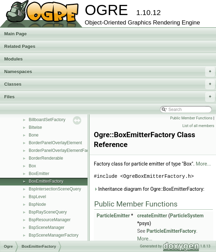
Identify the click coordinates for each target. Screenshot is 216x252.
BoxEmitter (39, 173)
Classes (109, 84)
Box (32, 165)
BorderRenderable (46, 158)
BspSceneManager (46, 227)
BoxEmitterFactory (46, 181)
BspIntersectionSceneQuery (55, 189)
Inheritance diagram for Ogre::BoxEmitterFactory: (149, 189)
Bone (34, 135)
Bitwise (35, 127)
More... (203, 164)
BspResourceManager (49, 219)
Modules (13, 59)
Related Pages (19, 46)
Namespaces (109, 72)
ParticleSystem (187, 215)
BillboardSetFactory (47, 119)
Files (109, 97)
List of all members (198, 126)
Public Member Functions (191, 118)
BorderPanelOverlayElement (55, 142)
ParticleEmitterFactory (171, 231)
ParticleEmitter (113, 215)
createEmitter (152, 215)
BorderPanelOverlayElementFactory (62, 150)
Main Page (15, 33)
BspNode (37, 204)
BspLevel (37, 196)
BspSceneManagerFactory (53, 235)
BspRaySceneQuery (48, 212)
